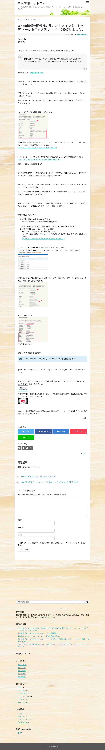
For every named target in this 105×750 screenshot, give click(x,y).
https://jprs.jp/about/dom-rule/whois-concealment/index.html (39, 159)
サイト (20, 535)
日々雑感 (21, 699)
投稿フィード (23, 716)
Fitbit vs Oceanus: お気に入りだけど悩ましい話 (36, 476)
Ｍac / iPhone (23, 702)
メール (21, 527)
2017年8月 (22, 668)
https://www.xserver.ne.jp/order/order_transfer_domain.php (43, 239)
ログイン (21, 713)
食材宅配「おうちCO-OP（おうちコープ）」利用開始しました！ (42, 633)
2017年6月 (22, 674)
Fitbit (19, 688)
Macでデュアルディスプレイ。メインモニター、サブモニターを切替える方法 (47, 482)
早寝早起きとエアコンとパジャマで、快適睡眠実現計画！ (39, 636)
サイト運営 (22, 690)
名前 (20, 520)
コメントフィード (24, 719)
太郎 (84, 453)
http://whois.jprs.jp (36, 73)
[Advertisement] (31, 582)
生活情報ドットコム (32, 3)
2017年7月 (22, 671)
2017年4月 (22, 677)
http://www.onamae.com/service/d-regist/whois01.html (37, 148)
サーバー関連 (81, 34)
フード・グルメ (23, 696)
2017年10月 (22, 665)
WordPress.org (23, 722)
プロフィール (48, 617)
